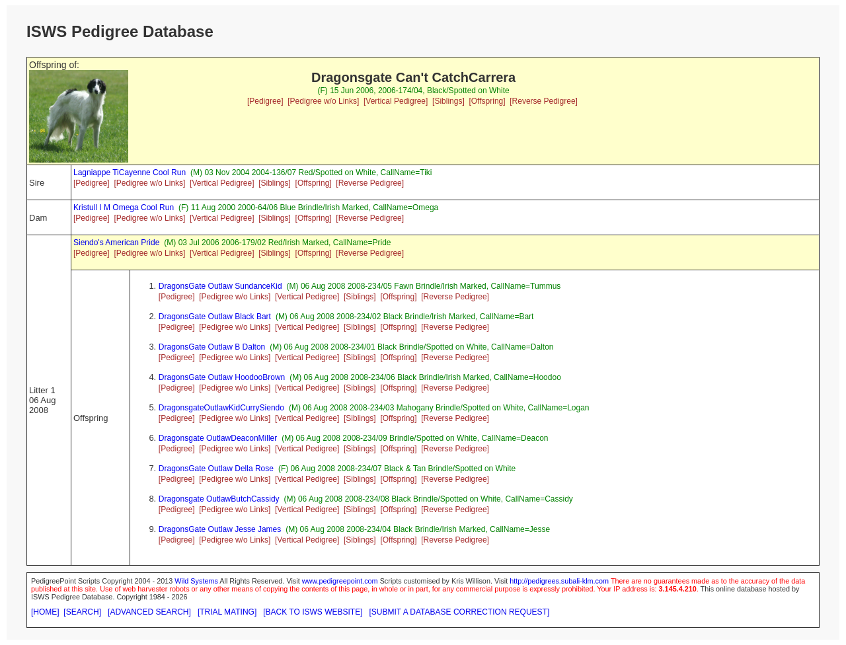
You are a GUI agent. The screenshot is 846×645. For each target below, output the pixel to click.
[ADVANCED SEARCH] (149, 612)
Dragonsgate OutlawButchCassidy (219, 499)
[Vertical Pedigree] (396, 101)
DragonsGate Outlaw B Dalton (212, 347)
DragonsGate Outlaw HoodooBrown (222, 377)
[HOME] (45, 612)
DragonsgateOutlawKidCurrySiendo (221, 407)
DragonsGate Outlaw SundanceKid (220, 286)
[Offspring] (487, 101)
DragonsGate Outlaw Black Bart (215, 316)
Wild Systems (196, 581)
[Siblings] (448, 101)
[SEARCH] (82, 612)
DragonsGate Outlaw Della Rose (216, 468)
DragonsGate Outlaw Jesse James (220, 529)
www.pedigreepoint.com (340, 581)
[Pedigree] (265, 101)
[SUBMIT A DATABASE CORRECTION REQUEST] (459, 612)
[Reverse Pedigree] (544, 101)
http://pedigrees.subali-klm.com (559, 581)
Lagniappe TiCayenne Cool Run (129, 172)
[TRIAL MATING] (227, 612)
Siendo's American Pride (116, 242)
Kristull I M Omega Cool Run (123, 207)
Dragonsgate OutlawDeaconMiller (218, 438)
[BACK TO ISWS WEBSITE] (312, 612)
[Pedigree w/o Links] (323, 101)
